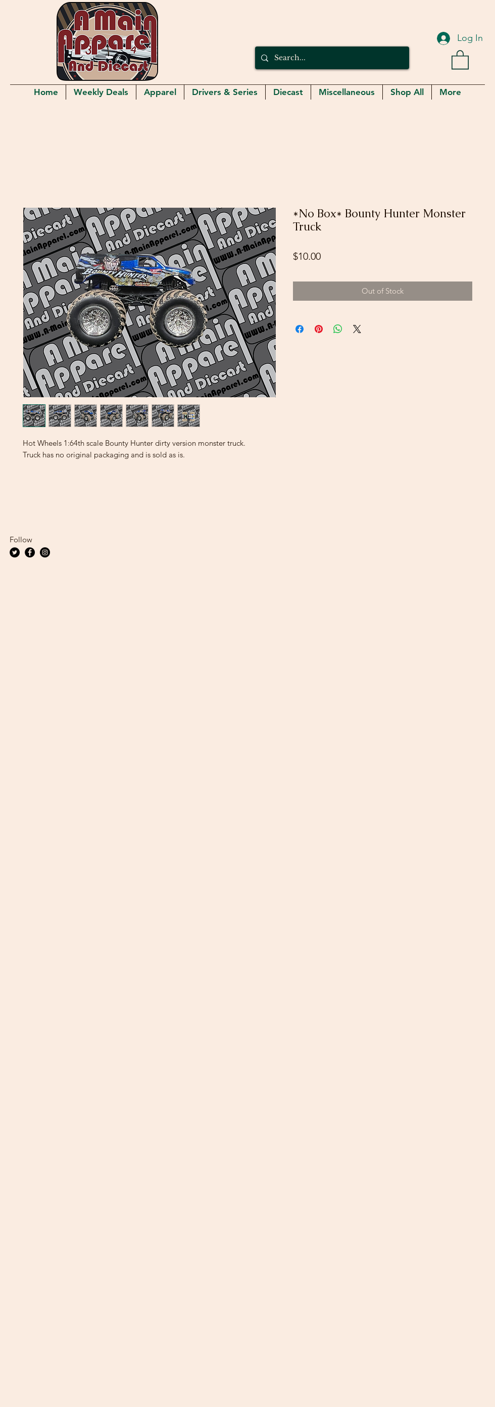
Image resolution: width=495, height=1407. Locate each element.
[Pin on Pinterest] (319, 329)
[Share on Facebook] (299, 329)
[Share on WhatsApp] (338, 329)
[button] (460, 59)
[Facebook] (30, 552)
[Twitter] (15, 552)
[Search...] (331, 57)
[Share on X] (357, 329)
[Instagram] (45, 552)
